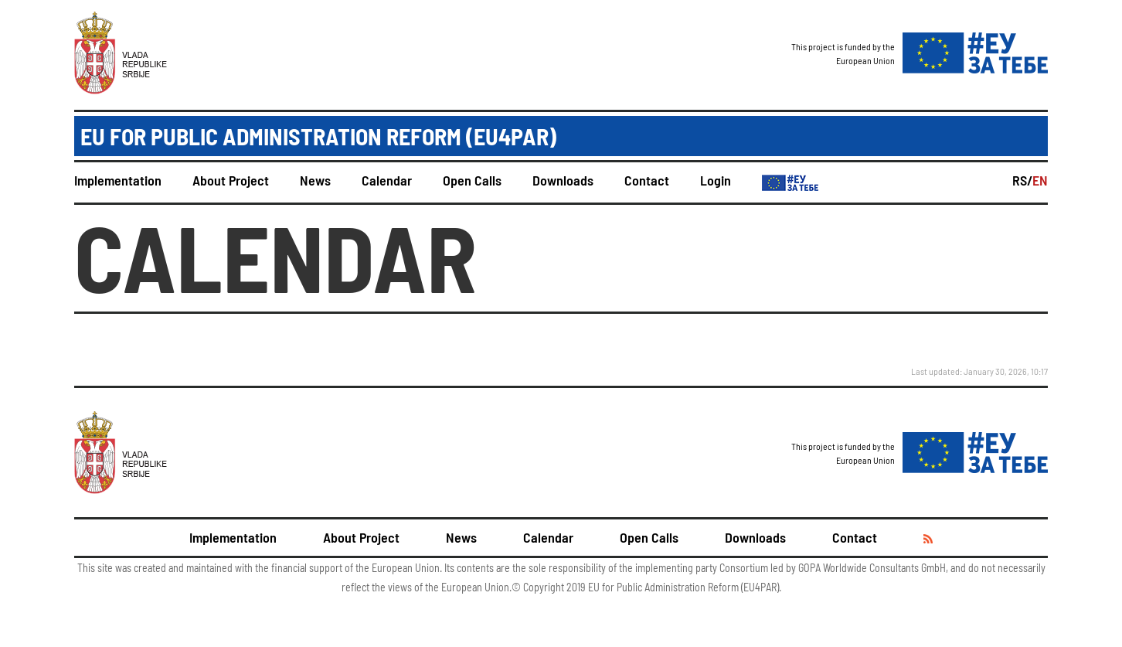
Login (715, 180)
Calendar (387, 180)
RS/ (1022, 180)
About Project (230, 180)
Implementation (118, 180)
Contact (646, 180)
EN (1040, 180)
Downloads (562, 180)
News (315, 180)
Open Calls (472, 180)
